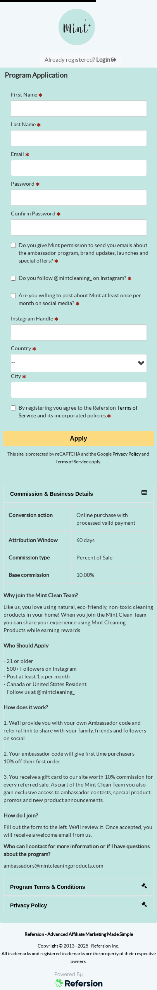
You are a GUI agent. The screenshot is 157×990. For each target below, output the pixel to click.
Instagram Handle (34, 318)
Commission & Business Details (78, 493)
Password (25, 184)
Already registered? (81, 59)
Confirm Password (35, 213)
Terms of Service (71, 461)
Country (23, 348)
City (18, 376)
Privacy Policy (126, 453)
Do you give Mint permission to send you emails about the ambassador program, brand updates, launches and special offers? (79, 253)
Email (20, 154)
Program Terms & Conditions (78, 886)
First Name (26, 95)
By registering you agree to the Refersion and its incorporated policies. (74, 412)
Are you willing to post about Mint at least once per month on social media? (76, 299)
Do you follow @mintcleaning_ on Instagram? (71, 278)
